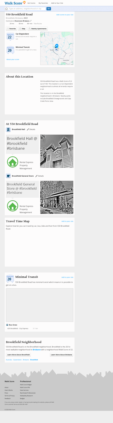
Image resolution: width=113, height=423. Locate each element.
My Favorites (43, 3)
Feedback (7, 398)
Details (31, 129)
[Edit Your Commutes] (31, 21)
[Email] (12, 384)
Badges (22, 398)
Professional (25, 381)
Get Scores (31, 3)
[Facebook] (9, 384)
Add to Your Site (57, 3)
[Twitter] (6, 384)
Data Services (24, 390)
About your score (13, 59)
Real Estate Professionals (28, 393)
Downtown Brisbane (22, 21)
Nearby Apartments (37, 29)
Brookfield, (10, 18)
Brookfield (34, 360)
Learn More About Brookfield (18, 355)
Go (49, 9)
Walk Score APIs (25, 387)
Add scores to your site (64, 15)
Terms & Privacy (10, 396)
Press (6, 393)
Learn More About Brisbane (61, 355)
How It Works (9, 390)
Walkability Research (26, 396)
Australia (9, 360)
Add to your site (67, 221)
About (6, 387)
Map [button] (22, 29)
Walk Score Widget (26, 384)
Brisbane (19, 18)
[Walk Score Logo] (15, 3)
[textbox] (27, 9)
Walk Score (9, 381)
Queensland (17, 360)
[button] (6, 9)
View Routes (38, 23)
